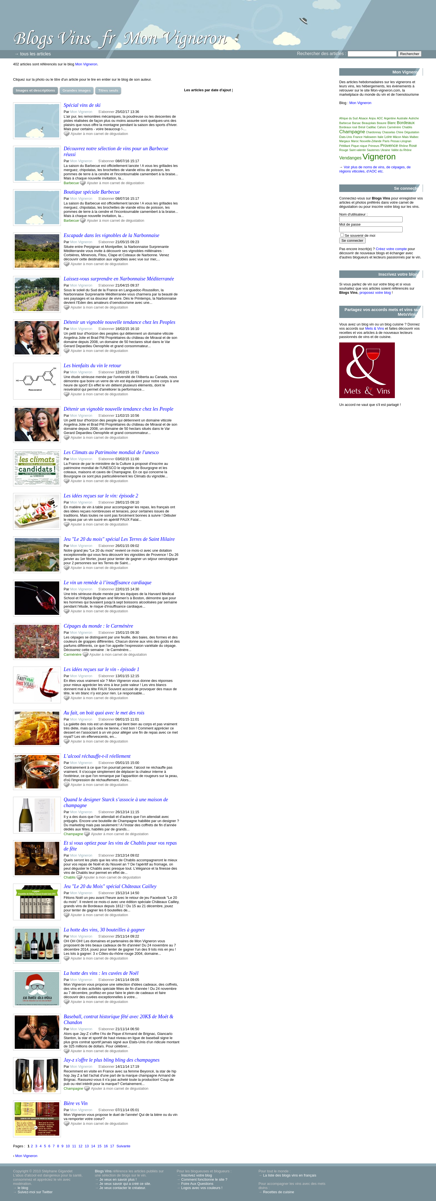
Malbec (414, 137)
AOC (380, 118)
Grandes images (77, 90)
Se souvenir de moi (360, 235)
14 (93, 1146)
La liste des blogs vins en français (289, 1175)
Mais (405, 137)
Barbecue (71, 183)
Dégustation (411, 132)
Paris (386, 141)
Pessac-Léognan (400, 141)
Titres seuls (108, 90)
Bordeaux (406, 122)
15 (99, 1146)
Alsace (363, 118)
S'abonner (106, 112)
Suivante (123, 1146)
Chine (399, 132)
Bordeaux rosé (348, 127)
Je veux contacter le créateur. (123, 1188)
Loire (388, 137)
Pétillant (344, 145)
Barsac (356, 123)
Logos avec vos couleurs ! (201, 1188)
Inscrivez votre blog (196, 1175)
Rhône (403, 145)
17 (112, 1146)
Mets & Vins (374, 328)
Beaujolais (369, 123)
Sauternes (373, 150)
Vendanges (350, 158)
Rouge (343, 150)
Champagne (73, 834)
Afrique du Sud (348, 118)
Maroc (355, 141)
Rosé (413, 146)
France (358, 137)
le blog (23, 1188)
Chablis (70, 877)
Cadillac (371, 127)
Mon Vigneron (86, 64)
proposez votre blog (375, 292)
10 (68, 1146)
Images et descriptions (35, 90)
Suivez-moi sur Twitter (35, 1192)
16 (106, 1146)
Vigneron (379, 156)
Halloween (369, 137)
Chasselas (388, 132)
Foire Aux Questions (197, 1184)
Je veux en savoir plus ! (118, 1179)
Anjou (372, 118)
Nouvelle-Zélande (371, 141)
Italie (380, 137)
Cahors (381, 127)
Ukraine (385, 150)
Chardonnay (373, 132)
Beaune (381, 123)
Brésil (361, 127)
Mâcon (397, 137)
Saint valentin (357, 150)
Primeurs (373, 145)
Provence (389, 145)
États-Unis (345, 137)
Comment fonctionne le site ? (204, 1179)
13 (87, 1146)
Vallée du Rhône (401, 150)
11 (74, 1146)
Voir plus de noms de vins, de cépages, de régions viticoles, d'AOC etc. (375, 169)
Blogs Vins (103, 1171)
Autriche (414, 118)
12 (80, 1146)
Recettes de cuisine (278, 1192)
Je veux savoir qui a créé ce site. (125, 1184)
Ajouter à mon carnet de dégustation (99, 134)
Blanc (391, 123)
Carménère (72, 654)
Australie (402, 118)
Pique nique (359, 145)
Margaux (344, 141)
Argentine (390, 118)
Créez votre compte (391, 249)
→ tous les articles (32, 53)
